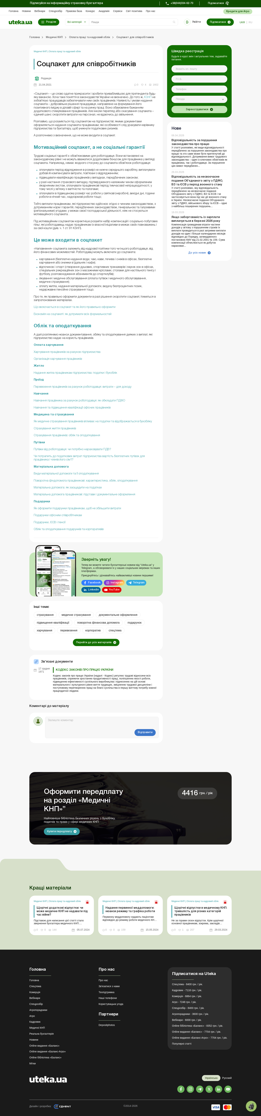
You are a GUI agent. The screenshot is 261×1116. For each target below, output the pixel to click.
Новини (26, 11)
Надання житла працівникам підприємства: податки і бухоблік (75, 373)
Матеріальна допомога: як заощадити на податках (68, 487)
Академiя (104, 11)
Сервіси (117, 11)
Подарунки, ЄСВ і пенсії (49, 522)
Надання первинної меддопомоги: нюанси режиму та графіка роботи (130, 910)
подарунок (135, 622)
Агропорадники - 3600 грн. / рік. (190, 1014)
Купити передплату (59, 831)
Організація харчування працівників (58, 359)
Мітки (32, 1063)
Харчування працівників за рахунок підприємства (67, 352)
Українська (211, 1077)
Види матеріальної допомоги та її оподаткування (66, 473)
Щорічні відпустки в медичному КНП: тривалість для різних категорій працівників (200, 911)
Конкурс (90, 11)
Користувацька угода (111, 1004)
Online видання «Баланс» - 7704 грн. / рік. (196, 1031)
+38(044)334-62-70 (182, 3)
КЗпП (148, 97)
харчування (44, 630)
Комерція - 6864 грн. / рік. (187, 996)
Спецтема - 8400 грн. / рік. (187, 984)
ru (250, 22)
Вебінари (39, 11)
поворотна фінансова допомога (98, 622)
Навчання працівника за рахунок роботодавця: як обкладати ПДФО (79, 400)
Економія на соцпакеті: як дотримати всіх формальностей (72, 314)
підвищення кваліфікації (53, 622)
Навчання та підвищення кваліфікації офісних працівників (72, 407)
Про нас (150, 11)
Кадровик (34, 1021)
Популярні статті (181, 1043)
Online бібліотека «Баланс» (45, 1057)
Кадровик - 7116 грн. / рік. (187, 990)
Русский (227, 1077)
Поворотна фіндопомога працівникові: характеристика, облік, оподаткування (86, 481)
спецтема (115, 630)
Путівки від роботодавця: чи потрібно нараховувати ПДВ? (72, 449)
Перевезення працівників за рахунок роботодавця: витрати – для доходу (82, 387)
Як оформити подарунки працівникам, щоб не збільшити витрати (77, 508)
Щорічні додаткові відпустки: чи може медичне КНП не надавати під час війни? (62, 911)
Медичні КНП (41, 51)
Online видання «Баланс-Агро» (47, 1051)
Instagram (117, 583)
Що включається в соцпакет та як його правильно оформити (74, 307)
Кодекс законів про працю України (84, 670)
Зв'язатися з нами (109, 986)
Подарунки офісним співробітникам (58, 515)
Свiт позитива (134, 11)
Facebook (94, 583)
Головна (13, 11)
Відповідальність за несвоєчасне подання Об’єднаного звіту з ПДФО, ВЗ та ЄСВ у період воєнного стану (197, 181)
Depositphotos (107, 1025)
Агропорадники (38, 1010)
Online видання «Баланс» (44, 1045)
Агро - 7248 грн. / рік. (184, 1002)
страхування (45, 614)
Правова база (74, 11)
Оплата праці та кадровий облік (65, 51)
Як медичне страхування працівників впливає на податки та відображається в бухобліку (93, 421)
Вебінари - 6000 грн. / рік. (187, 1019)
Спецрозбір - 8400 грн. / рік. (188, 1008)
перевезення (68, 630)
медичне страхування (76, 614)
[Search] (133, 22)
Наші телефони (108, 998)
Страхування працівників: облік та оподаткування (67, 435)
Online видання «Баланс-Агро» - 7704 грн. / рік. (199, 1037)
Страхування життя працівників (55, 428)
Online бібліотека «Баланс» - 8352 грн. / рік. (197, 1025)
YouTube (114, 590)
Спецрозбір (55, 11)
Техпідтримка (106, 992)
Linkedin (93, 590)
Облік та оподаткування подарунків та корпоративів (68, 529)
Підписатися (216, 3)
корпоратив (93, 630)
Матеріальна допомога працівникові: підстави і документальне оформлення (84, 494)
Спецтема (35, 986)
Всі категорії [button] (74, 21)
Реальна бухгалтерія (41, 1033)
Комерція (34, 992)
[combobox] (199, 99)
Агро (32, 1016)
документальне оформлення (118, 614)
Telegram (138, 583)
